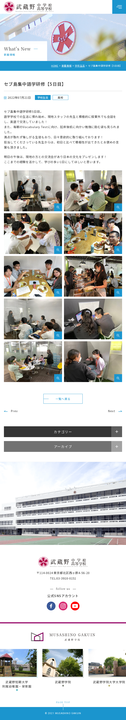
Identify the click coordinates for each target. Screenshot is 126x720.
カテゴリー (63, 431)
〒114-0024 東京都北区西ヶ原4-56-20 (63, 573)
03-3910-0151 (66, 578)
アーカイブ (63, 446)
